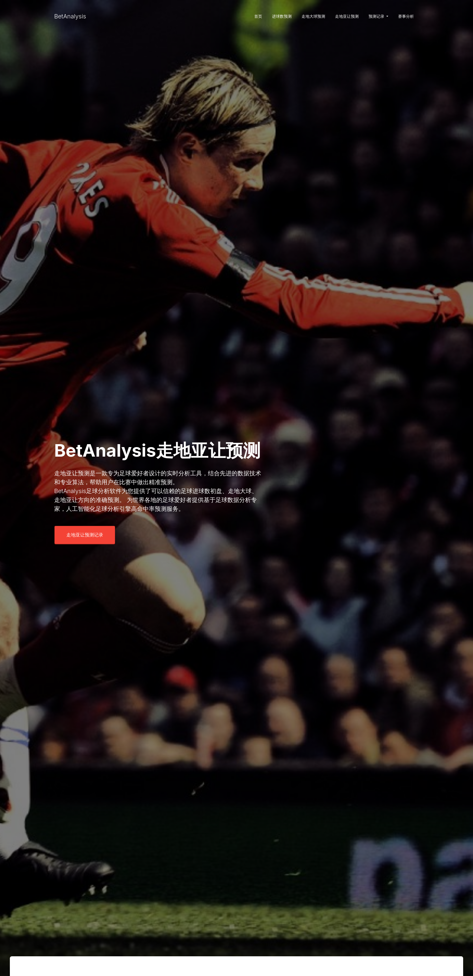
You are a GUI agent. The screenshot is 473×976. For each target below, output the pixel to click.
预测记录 (378, 16)
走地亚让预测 (347, 16)
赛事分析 (406, 16)
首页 (258, 16)
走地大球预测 (313, 16)
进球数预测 (282, 16)
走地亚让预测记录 (84, 534)
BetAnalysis (70, 16)
